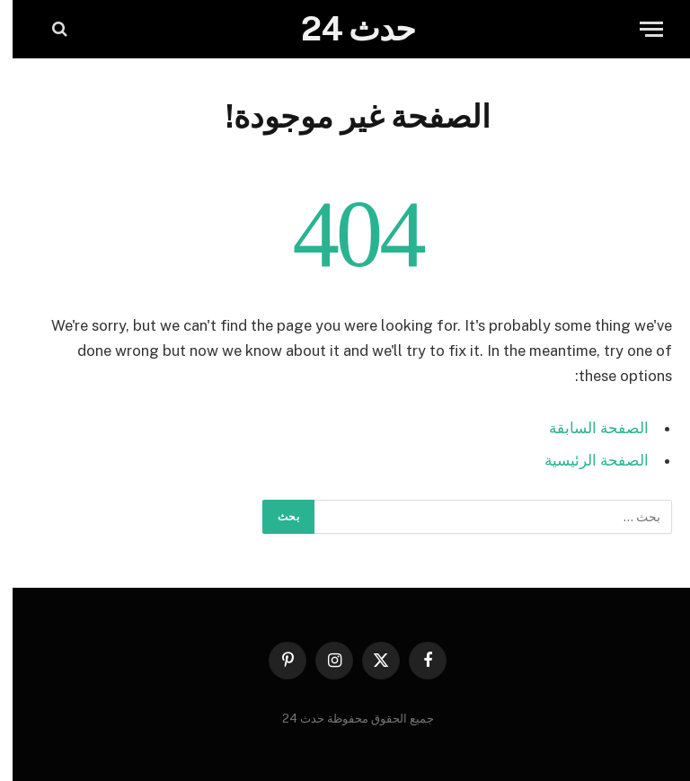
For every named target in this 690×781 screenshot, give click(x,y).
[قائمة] (638, 29)
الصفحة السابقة (586, 428)
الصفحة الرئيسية (584, 460)
